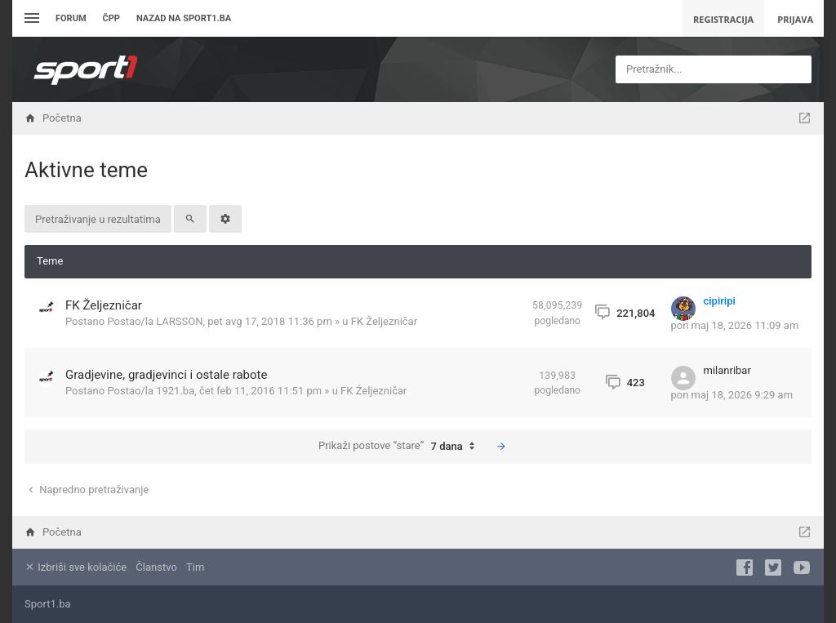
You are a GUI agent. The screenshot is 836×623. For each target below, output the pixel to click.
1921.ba (175, 391)
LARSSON (179, 321)
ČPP (111, 18)
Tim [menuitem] (195, 567)
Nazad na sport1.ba (183, 18)
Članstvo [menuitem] (156, 567)
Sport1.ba (47, 604)
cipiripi (720, 301)
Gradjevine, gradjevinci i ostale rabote (166, 374)
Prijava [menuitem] (795, 19)
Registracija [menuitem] (723, 19)
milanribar (727, 370)
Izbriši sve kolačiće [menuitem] (75, 567)
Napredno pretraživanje (87, 489)
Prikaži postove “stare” (400, 447)
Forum (71, 18)
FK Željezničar (103, 305)
